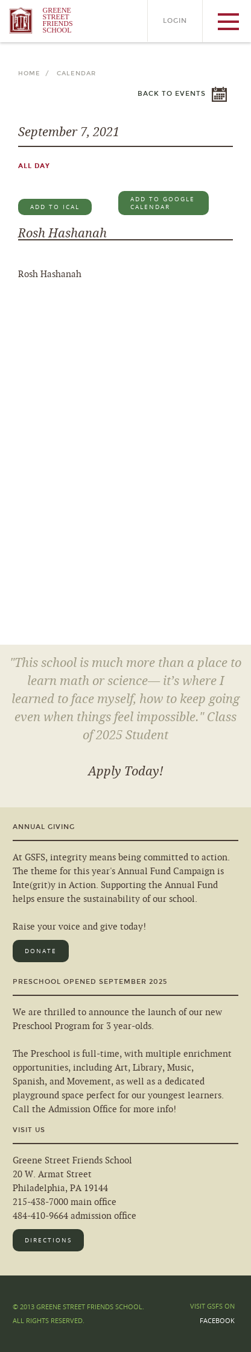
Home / (36, 73)
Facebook (217, 1320)
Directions (48, 1240)
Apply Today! (126, 771)
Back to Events (172, 94)
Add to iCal (55, 207)
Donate (41, 951)
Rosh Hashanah (62, 233)
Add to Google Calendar (162, 203)
